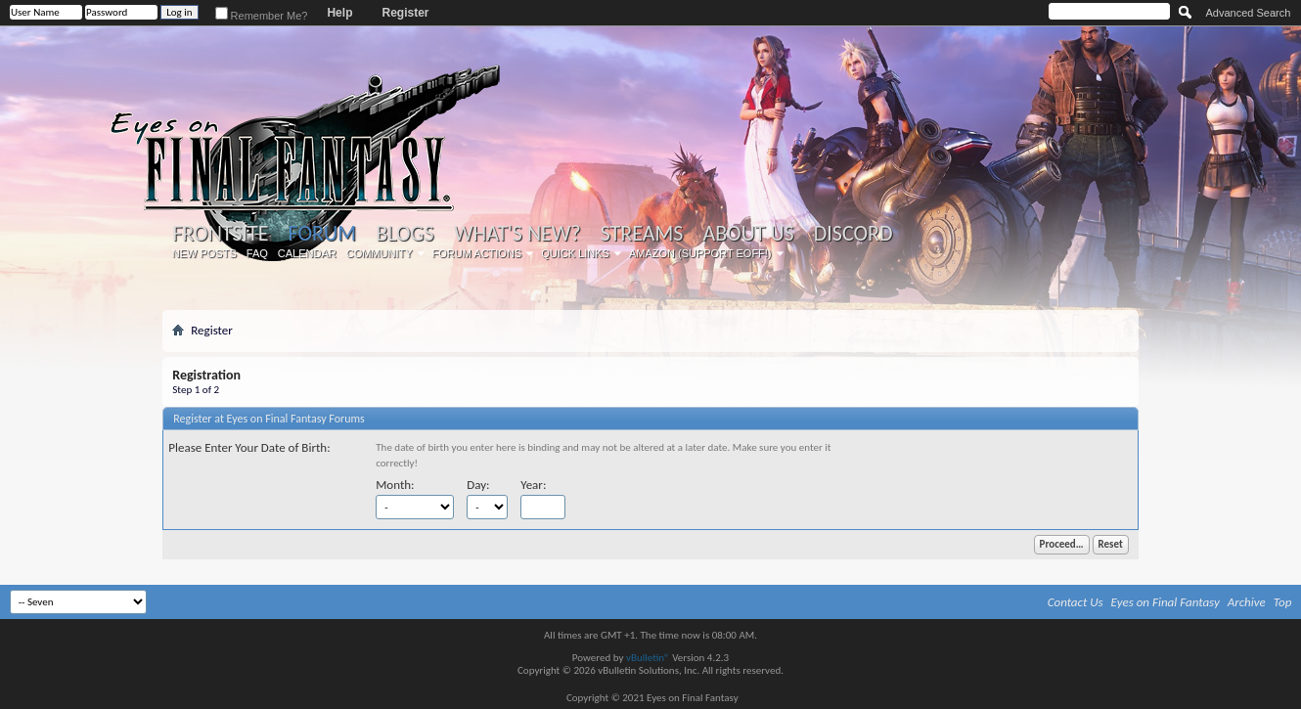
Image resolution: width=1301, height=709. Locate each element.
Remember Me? (261, 16)
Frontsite (220, 233)
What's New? (517, 233)
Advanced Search (1248, 13)
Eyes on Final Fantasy (1165, 602)
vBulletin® (648, 657)
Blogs (404, 233)
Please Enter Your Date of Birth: (249, 447)
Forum (322, 233)
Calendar (307, 253)
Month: (395, 484)
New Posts (204, 253)
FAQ (257, 253)
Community (379, 253)
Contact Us (1075, 602)
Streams (642, 233)
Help (339, 13)
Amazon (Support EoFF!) (700, 253)
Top (1283, 602)
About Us (747, 233)
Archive (1247, 602)
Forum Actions (477, 253)
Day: (478, 484)
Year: (533, 484)
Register (404, 13)
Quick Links (575, 253)
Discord (853, 233)
